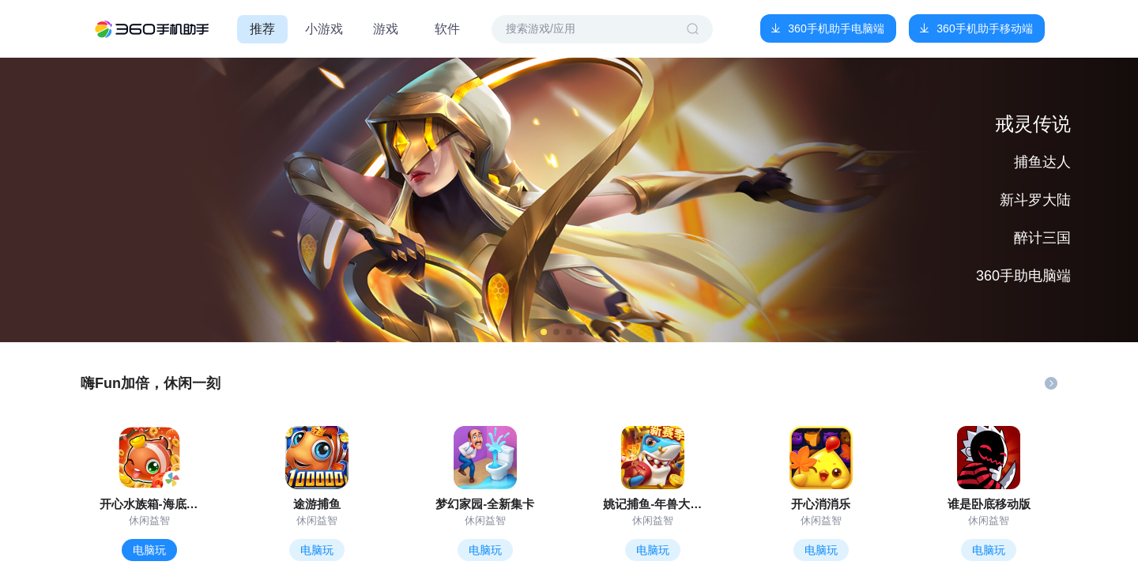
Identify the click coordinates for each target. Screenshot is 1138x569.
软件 (447, 29)
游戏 (385, 29)
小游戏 (324, 29)
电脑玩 (149, 550)
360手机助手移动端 (984, 28)
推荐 (262, 29)
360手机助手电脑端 (836, 28)
